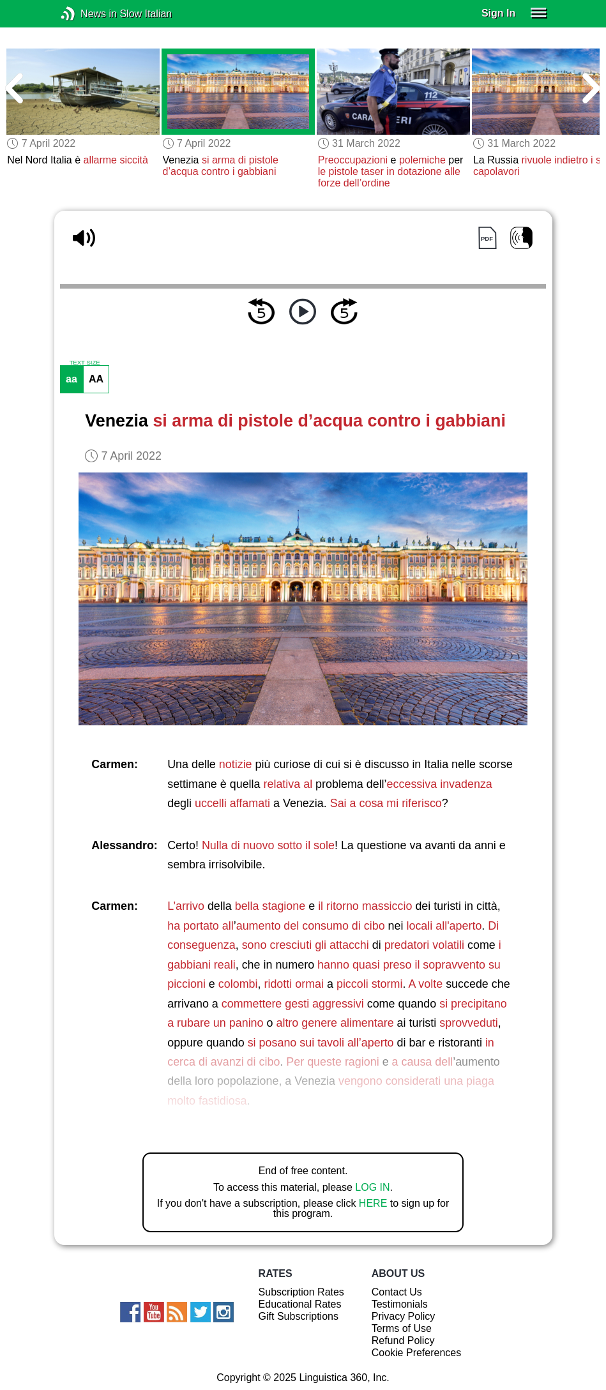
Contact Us (397, 1292)
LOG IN (372, 1187)
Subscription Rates (301, 1292)
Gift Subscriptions (298, 1316)
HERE (373, 1203)
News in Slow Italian (87, 13)
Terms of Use (402, 1328)
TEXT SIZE (84, 362)
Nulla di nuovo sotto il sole (268, 845)
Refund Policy (403, 1340)
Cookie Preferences (417, 1352)
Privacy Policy (404, 1316)
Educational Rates (300, 1304)
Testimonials (400, 1304)
